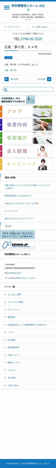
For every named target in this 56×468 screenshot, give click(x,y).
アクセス (11, 370)
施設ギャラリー (14, 362)
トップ (10, 332)
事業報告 (11, 317)
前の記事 (14, 79)
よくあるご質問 (14, 294)
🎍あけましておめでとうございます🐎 (21, 203)
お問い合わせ (13, 385)
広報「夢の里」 (11, 70)
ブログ (8, 57)
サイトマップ (13, 310)
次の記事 (42, 79)
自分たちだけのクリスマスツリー (19, 218)
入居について (13, 355)
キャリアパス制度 (15, 302)
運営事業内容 (13, 347)
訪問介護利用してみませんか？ (18, 196)
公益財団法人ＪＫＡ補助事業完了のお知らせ (27, 325)
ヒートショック (11, 211)
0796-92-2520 (31, 39)
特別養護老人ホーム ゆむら (28, 7)
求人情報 (11, 378)
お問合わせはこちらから (25, 278)
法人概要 (11, 340)
